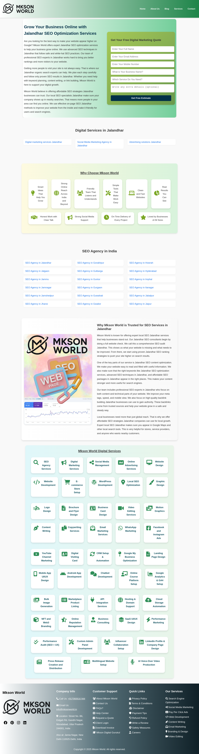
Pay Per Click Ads (176, 712)
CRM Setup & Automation (102, 557)
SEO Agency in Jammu (37, 279)
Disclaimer (136, 708)
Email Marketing (175, 726)
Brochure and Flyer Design (74, 511)
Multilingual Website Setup (103, 663)
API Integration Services (102, 603)
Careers (134, 732)
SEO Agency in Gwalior (89, 304)
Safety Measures (139, 727)
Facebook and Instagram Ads (158, 532)
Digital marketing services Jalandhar (43, 142)
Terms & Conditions (140, 703)
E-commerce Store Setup (77, 487)
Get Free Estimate (141, 98)
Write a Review (138, 723)
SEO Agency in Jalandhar (38, 263)
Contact (191, 9)
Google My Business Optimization (130, 557)
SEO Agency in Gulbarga (90, 271)
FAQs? (98, 708)
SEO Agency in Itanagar (141, 287)
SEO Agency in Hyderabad (142, 271)
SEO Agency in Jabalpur (141, 295)
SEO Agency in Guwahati (90, 295)
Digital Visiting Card (75, 557)
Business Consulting (103, 621)
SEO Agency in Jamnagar (38, 287)
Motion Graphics (160, 509)
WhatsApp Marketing (130, 529)
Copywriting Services (74, 529)
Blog (167, 9)
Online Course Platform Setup (133, 578)
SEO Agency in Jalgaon (37, 271)
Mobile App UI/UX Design (45, 577)
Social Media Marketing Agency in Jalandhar (94, 144)
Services (178, 9)
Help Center (101, 713)
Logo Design (47, 509)
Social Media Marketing (179, 707)
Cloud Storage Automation (159, 603)
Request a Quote (103, 718)
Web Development (177, 717)
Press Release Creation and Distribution (55, 665)
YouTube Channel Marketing (46, 557)
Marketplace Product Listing (75, 603)
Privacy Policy (138, 698)
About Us (155, 9)
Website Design (159, 463)
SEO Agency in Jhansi (36, 304)
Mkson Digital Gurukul (106, 732)
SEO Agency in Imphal (140, 279)
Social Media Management (102, 463)
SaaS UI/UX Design (131, 621)
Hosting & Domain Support (130, 603)
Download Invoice (103, 727)
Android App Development (74, 575)
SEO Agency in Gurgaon (89, 287)
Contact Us (100, 703)
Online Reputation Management (75, 623)
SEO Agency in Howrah (141, 263)
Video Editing (174, 736)
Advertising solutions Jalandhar (145, 142)
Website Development (48, 483)
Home (142, 9)
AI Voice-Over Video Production (149, 663)
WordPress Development (105, 483)
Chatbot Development (105, 575)
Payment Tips (138, 713)
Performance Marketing (158, 621)
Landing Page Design (158, 555)
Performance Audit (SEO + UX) (49, 643)
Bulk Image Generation (46, 603)
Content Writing (46, 529)
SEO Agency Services (46, 465)
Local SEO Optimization (133, 483)
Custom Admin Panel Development (85, 645)
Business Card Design (103, 511)
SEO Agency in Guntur (88, 279)
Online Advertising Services (131, 465)
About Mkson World (105, 698)
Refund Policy (138, 718)
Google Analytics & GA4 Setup (160, 578)
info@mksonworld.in (66, 709)
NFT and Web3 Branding (46, 623)
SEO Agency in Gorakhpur (90, 263)
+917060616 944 (76, 698)
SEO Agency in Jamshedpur (39, 295)
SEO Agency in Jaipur (140, 304)
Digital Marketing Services (74, 465)
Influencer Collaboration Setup (121, 645)
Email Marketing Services (102, 531)
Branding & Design (176, 731)
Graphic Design (160, 483)
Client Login (101, 723)
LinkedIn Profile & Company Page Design (155, 645)
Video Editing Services (131, 511)
